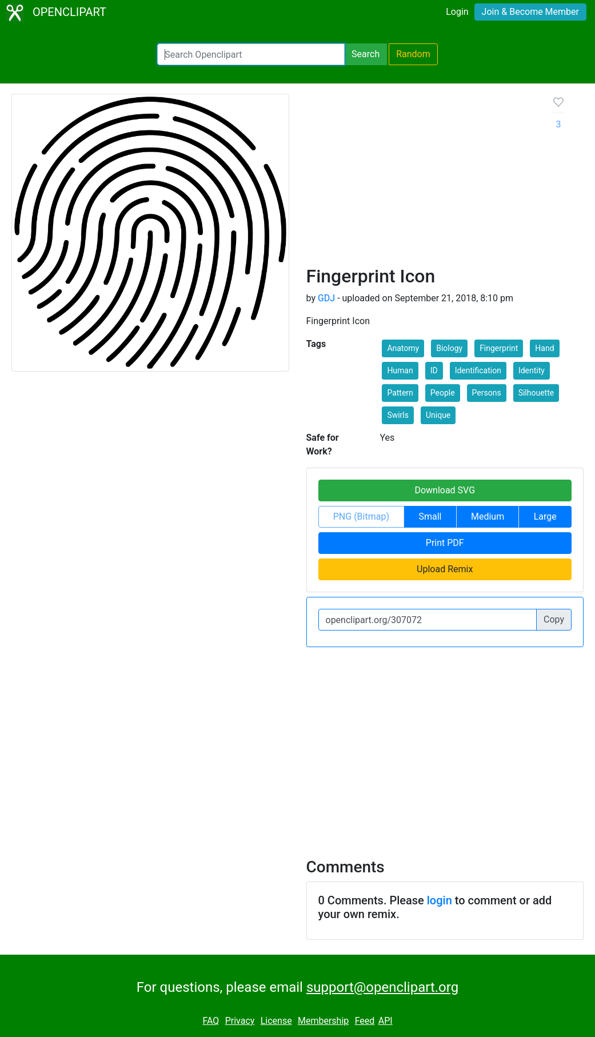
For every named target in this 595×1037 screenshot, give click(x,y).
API (385, 1020)
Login (457, 11)
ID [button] (434, 370)
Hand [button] (544, 348)
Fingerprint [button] (499, 348)
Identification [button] (478, 370)
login (439, 900)
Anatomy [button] (403, 348)
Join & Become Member (530, 11)
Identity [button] (531, 370)
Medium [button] (487, 516)
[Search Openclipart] (251, 54)
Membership (323, 1020)
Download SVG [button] (444, 490)
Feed (365, 1020)
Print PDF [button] (445, 542)
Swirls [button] (398, 415)
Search (366, 54)
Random (413, 54)
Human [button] (400, 370)
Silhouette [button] (536, 392)
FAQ (210, 1020)
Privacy (240, 1020)
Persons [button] (486, 392)
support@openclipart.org (382, 987)
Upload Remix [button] (445, 569)
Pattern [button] (400, 392)
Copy (554, 619)
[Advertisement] (420, 179)
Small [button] (429, 516)
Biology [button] (449, 348)
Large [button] (545, 516)
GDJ (326, 298)
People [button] (442, 392)
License (276, 1020)
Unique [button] (438, 415)
